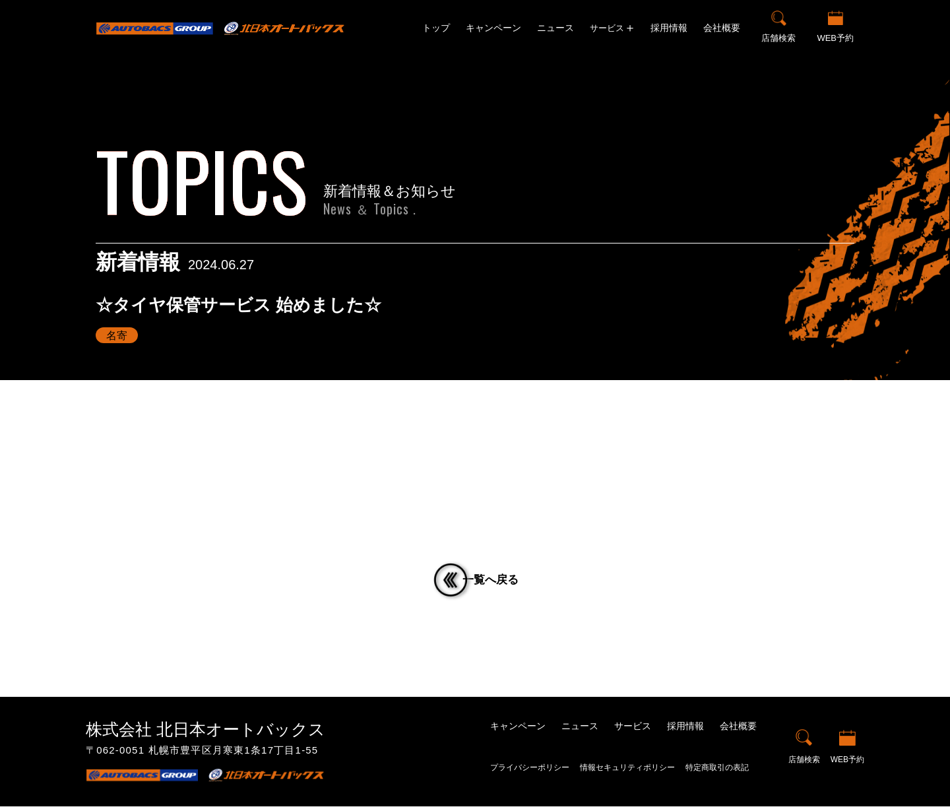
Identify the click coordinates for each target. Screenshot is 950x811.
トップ (436, 27)
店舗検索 (778, 38)
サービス (632, 730)
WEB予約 (835, 38)
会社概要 (721, 27)
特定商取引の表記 (717, 772)
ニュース (555, 27)
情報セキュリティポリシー (627, 772)
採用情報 (668, 27)
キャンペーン (493, 27)
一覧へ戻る (499, 582)
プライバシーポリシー (529, 772)
